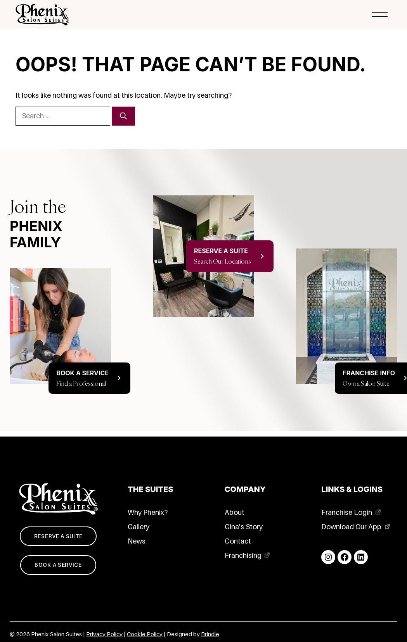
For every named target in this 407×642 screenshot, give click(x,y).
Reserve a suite (58, 536)
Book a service (58, 565)
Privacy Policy (104, 634)
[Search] (123, 116)
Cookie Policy (145, 634)
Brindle (210, 634)
